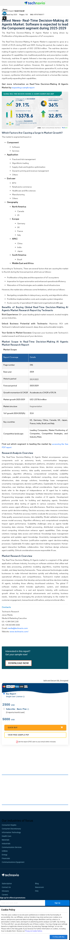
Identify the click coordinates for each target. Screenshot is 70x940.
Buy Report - (15, 695)
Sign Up (57, 903)
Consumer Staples (9, 825)
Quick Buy (35, 727)
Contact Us (6, 887)
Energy (4, 855)
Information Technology (11, 832)
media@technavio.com (18, 628)
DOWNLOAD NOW (18, 663)
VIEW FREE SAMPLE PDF (18, 735)
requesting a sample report (23, 87)
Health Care (6, 836)
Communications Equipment (13, 862)
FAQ (37, 891)
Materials (5, 840)
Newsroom (40, 887)
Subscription (7, 883)
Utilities (5, 851)
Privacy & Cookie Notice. (34, 931)
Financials (6, 858)
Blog (37, 883)
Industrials (6, 844)
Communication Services (11, 847)
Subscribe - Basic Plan (17, 709)
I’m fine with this (58, 937)
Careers (5, 895)
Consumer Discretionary (11, 829)
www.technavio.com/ (19, 631)
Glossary (5, 891)
